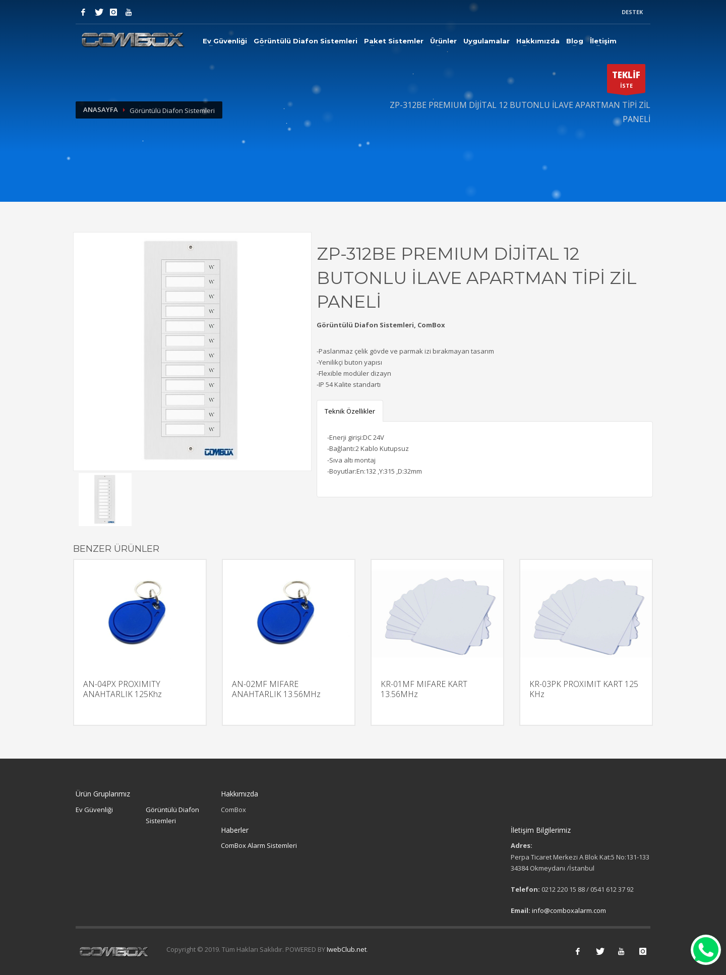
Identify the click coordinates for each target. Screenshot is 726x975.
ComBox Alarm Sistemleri (259, 845)
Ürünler (443, 41)
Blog (574, 41)
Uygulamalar (486, 41)
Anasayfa (100, 109)
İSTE (626, 81)
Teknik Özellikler (350, 411)
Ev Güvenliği (225, 41)
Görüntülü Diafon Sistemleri (305, 41)
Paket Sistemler (394, 41)
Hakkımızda (538, 41)
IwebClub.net (347, 949)
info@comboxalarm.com (569, 910)
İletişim (603, 41)
